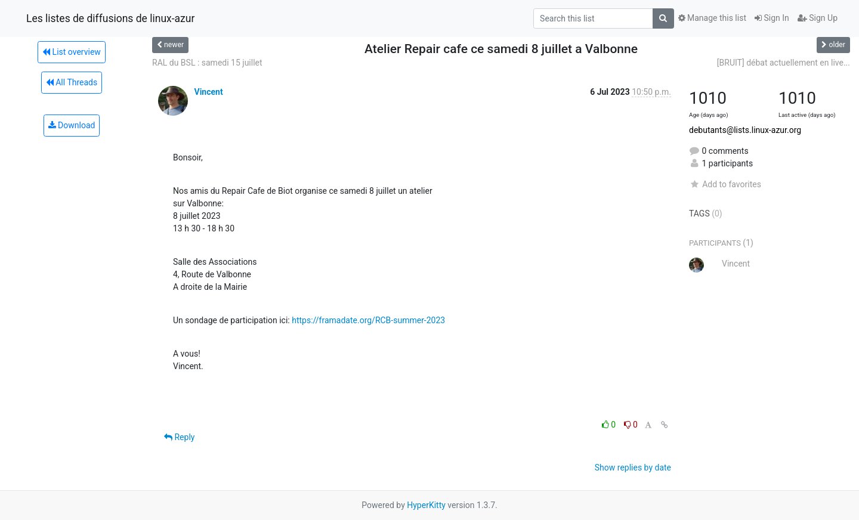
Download (71, 125)
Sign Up (818, 18)
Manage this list (712, 18)
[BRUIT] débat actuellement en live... (783, 62)
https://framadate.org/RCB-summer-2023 (368, 320)
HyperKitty (426, 505)
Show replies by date (633, 467)
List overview (71, 52)
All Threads (71, 82)
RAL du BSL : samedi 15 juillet (207, 62)
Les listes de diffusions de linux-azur (110, 18)
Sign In (772, 18)
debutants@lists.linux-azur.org (745, 130)
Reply (179, 437)
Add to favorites (725, 184)
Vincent (208, 92)
